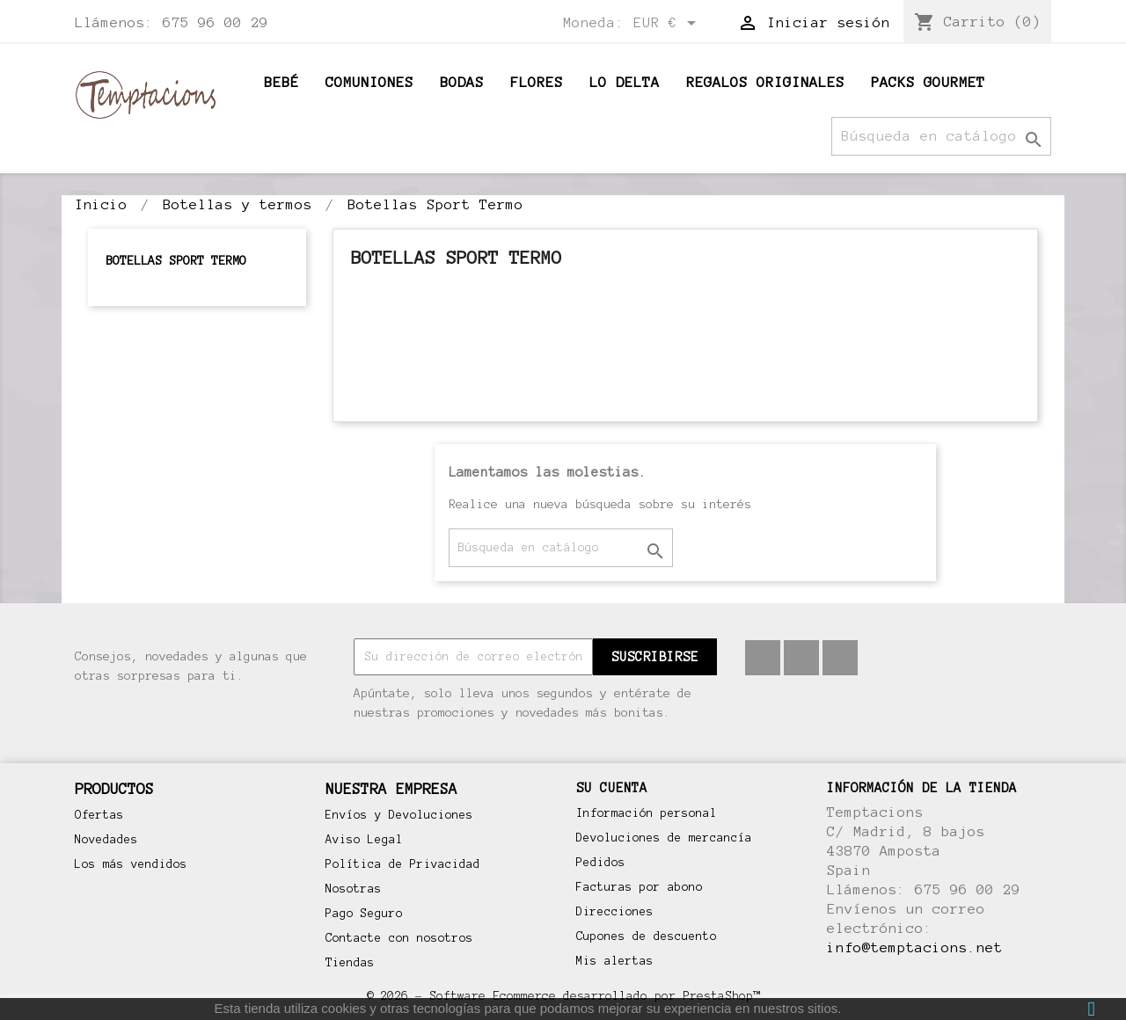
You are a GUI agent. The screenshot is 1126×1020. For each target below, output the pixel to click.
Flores (536, 82)
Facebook (762, 657)
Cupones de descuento (646, 936)
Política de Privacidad (402, 864)
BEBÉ (281, 82)
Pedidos (600, 862)
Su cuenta (611, 788)
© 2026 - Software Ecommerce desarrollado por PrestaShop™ (563, 995)
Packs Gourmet (928, 82)
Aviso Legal (364, 840)
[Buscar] (941, 136)
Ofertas (99, 815)
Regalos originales (765, 82)
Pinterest (801, 657)
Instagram (840, 657)
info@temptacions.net (915, 947)
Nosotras (353, 889)
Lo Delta (624, 82)
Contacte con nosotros (399, 938)
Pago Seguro (364, 913)
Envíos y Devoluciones (399, 815)
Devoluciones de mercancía (664, 838)
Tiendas (350, 963)
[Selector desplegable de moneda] (667, 23)
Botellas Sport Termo (176, 260)
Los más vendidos (131, 864)
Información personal (646, 813)
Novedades (106, 840)
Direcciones (615, 912)
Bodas (462, 82)
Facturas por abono (639, 887)
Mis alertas (615, 961)
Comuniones (369, 82)
